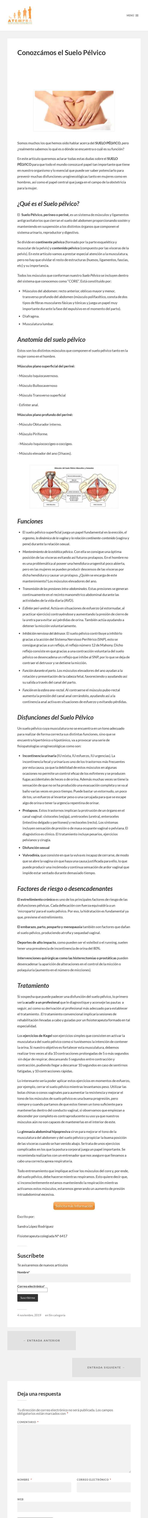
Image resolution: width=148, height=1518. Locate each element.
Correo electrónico (94, 1453)
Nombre (24, 1453)
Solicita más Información (74, 1206)
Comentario (28, 1395)
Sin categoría (57, 1315)
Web (20, 1472)
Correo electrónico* (32, 1287)
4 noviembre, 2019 (29, 1315)
